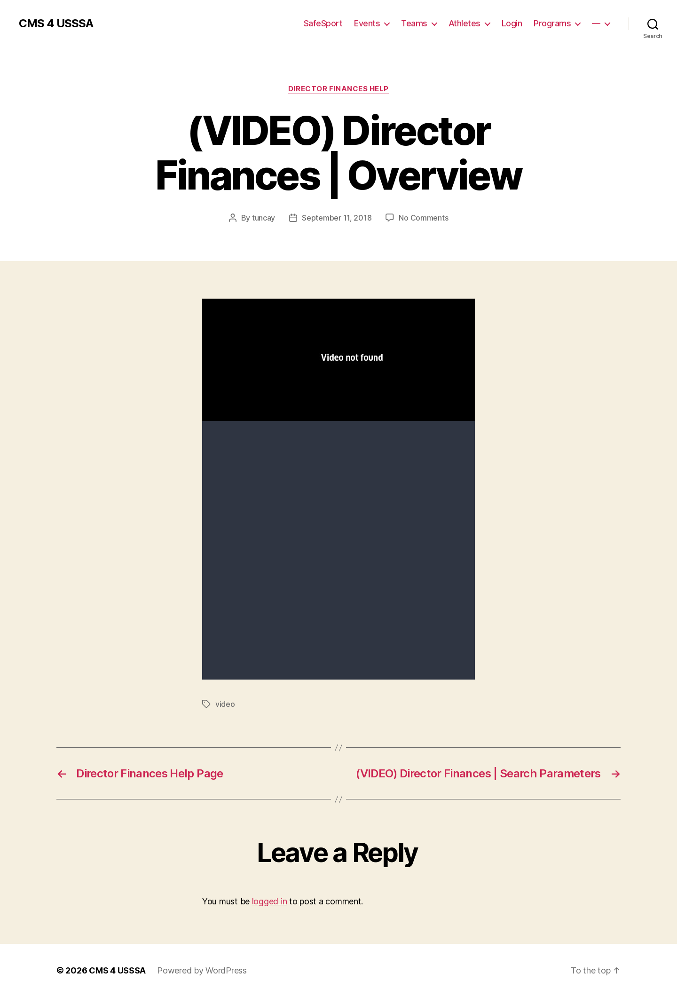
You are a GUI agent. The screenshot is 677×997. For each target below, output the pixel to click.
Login (512, 23)
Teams (414, 23)
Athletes (464, 23)
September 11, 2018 (336, 217)
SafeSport (323, 23)
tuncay (263, 217)
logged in (269, 901)
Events (367, 23)
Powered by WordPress (202, 970)
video (225, 704)
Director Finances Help (338, 89)
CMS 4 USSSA (56, 23)
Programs (552, 23)
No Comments (423, 217)
